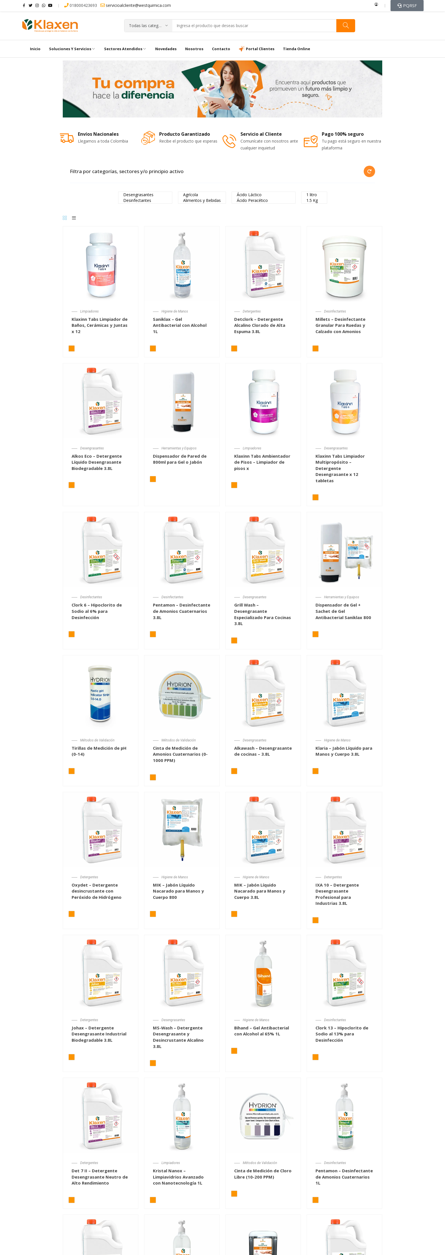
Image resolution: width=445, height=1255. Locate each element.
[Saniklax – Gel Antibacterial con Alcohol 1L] (181, 263)
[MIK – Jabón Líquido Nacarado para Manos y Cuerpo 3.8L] (263, 829)
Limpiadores (89, 311)
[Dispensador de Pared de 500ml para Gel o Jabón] (263, 1252)
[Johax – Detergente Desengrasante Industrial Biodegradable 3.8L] (100, 972)
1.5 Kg (314, 200)
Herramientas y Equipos (179, 448)
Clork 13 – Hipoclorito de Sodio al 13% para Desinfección (342, 1034)
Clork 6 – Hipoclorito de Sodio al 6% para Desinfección (97, 611)
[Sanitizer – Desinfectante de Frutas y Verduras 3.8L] (344, 1252)
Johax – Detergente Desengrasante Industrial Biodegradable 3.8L (99, 1034)
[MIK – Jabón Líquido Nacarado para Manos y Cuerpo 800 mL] (181, 829)
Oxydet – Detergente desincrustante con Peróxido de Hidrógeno (97, 891)
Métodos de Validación (97, 740)
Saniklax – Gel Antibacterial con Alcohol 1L (180, 325)
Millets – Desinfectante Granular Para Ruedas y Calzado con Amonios (340, 325)
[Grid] (65, 218)
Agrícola (202, 195)
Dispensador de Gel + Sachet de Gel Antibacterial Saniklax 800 (343, 611)
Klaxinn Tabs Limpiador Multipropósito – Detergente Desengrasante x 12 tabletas (340, 468)
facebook (24, 5)
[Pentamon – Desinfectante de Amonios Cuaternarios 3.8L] (181, 549)
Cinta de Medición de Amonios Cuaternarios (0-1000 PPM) (180, 754)
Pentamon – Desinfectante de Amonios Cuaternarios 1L (344, 1177)
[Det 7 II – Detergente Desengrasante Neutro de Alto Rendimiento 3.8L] (100, 1115)
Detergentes (252, 311)
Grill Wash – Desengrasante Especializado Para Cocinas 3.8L (263, 614)
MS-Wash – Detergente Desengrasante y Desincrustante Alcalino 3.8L (178, 1037)
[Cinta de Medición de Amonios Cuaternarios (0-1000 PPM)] (181, 692)
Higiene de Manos (174, 311)
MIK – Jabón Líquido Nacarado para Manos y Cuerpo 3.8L (260, 891)
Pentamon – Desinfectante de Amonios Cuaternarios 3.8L (181, 611)
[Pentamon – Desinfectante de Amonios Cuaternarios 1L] (344, 1115)
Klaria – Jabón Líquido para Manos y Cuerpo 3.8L (344, 751)
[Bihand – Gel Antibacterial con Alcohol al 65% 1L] (263, 972)
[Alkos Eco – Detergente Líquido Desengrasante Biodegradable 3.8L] (100, 400)
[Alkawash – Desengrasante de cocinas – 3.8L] (263, 692)
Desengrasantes (145, 195)
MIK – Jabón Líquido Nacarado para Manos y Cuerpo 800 (178, 891)
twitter (30, 5)
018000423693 (81, 5)
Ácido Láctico (263, 195)
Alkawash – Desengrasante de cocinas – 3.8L (263, 751)
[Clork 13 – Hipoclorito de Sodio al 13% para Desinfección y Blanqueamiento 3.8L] (344, 972)
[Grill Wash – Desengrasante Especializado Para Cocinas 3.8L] (263, 549)
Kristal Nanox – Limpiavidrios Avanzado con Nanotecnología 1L (178, 1177)
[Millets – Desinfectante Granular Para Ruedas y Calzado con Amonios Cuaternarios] (344, 263)
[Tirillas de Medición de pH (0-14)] (100, 692)
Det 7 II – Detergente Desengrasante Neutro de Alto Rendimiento (100, 1177)
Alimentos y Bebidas (202, 200)
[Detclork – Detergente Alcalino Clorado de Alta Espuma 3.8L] (263, 263)
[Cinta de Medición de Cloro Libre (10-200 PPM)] (263, 1115)
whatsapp (43, 5)
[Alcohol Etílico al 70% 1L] (181, 1252)
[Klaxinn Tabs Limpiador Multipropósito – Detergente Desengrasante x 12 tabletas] (344, 400)
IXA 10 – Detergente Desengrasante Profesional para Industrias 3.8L (337, 894)
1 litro (314, 195)
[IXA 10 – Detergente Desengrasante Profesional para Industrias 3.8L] (344, 829)
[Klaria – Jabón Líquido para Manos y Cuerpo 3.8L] (344, 692)
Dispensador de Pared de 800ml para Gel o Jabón (180, 459)
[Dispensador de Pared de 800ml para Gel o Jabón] (181, 400)
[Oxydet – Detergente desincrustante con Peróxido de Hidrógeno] (100, 829)
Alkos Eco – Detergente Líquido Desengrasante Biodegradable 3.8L (97, 462)
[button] (407, 5)
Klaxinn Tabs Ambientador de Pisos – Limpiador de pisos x (262, 462)
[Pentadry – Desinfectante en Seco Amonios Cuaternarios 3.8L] (100, 1252)
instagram (37, 5)
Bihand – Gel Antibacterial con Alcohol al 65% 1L (262, 1031)
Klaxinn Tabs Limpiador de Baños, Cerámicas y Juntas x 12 (100, 325)
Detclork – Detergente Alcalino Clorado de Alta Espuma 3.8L (260, 325)
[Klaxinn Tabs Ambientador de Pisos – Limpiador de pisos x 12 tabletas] (263, 400)
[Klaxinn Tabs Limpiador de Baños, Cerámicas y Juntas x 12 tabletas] (100, 263)
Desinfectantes (145, 200)
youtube (50, 5)
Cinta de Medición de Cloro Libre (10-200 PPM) (263, 1174)
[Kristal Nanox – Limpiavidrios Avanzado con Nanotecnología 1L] (181, 1115)
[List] (74, 218)
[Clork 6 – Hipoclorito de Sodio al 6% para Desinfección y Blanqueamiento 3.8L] (100, 549)
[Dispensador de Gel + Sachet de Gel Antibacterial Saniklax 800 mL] (344, 549)
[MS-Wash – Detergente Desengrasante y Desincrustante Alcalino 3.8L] (181, 972)
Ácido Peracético (263, 200)
